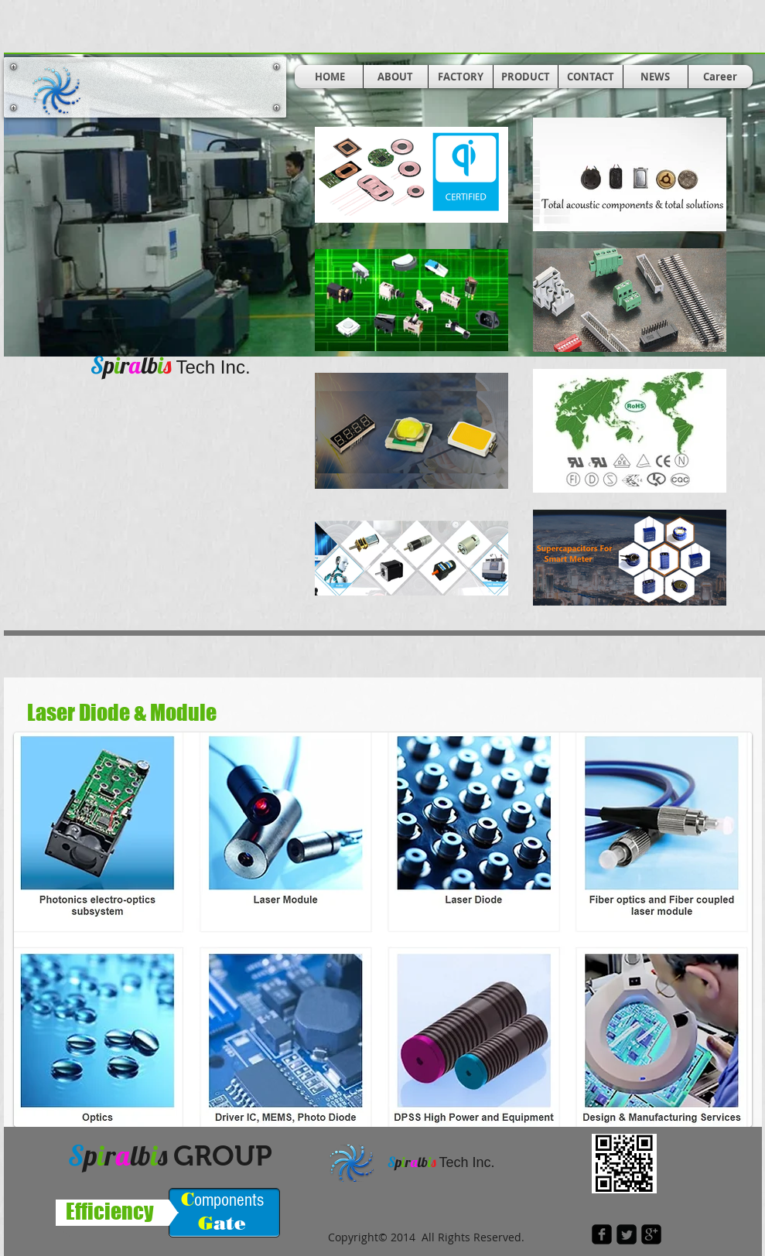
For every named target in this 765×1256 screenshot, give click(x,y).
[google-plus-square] (651, 1234)
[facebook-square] (602, 1234)
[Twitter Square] (626, 1234)
